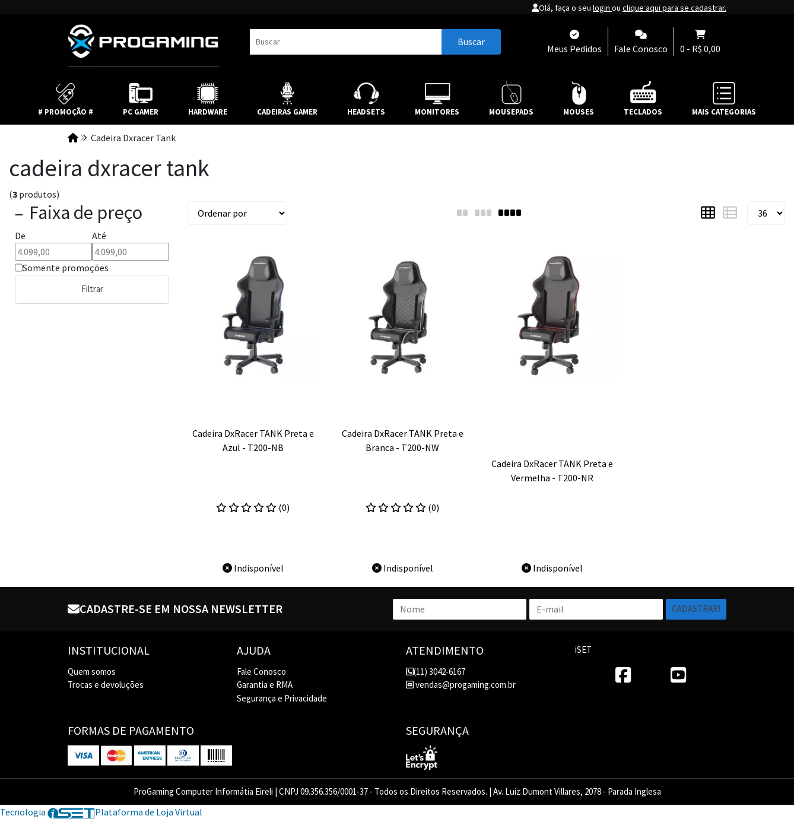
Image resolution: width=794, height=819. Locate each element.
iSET (583, 649)
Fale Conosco (261, 671)
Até (99, 236)
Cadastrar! (696, 608)
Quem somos (92, 671)
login (602, 7)
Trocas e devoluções (106, 684)
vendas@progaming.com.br (461, 684)
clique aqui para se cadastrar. (674, 7)
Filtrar (92, 288)
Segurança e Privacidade (282, 698)
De (20, 236)
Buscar (471, 41)
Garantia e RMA (265, 684)
